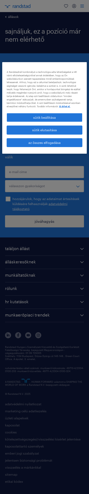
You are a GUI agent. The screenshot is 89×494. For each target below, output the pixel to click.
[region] (44, 108)
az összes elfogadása (44, 142)
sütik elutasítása (44, 130)
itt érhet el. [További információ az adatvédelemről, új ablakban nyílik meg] (64, 106)
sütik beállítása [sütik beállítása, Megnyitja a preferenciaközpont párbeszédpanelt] (44, 117)
